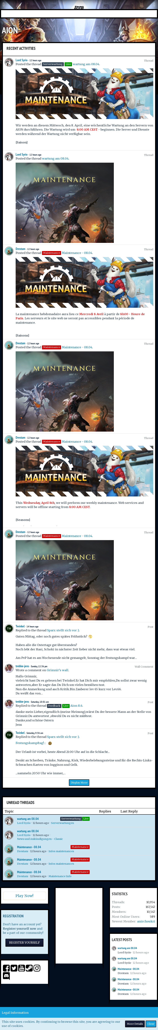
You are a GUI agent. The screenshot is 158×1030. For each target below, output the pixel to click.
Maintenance (80, 847)
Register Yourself (24, 942)
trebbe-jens (22, 666)
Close (150, 1023)
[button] (3, 4)
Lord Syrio (21, 60)
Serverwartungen (62, 823)
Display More (79, 782)
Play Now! (24, 896)
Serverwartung (71, 818)
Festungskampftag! (30, 743)
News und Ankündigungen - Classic (40, 839)
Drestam (20, 249)
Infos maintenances (61, 851)
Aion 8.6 (76, 705)
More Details (135, 1023)
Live (86, 818)
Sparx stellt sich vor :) (63, 630)
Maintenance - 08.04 (77, 253)
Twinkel (20, 626)
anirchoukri (146, 921)
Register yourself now (19, 928)
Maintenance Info (60, 876)
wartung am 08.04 (86, 64)
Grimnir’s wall (57, 670)
